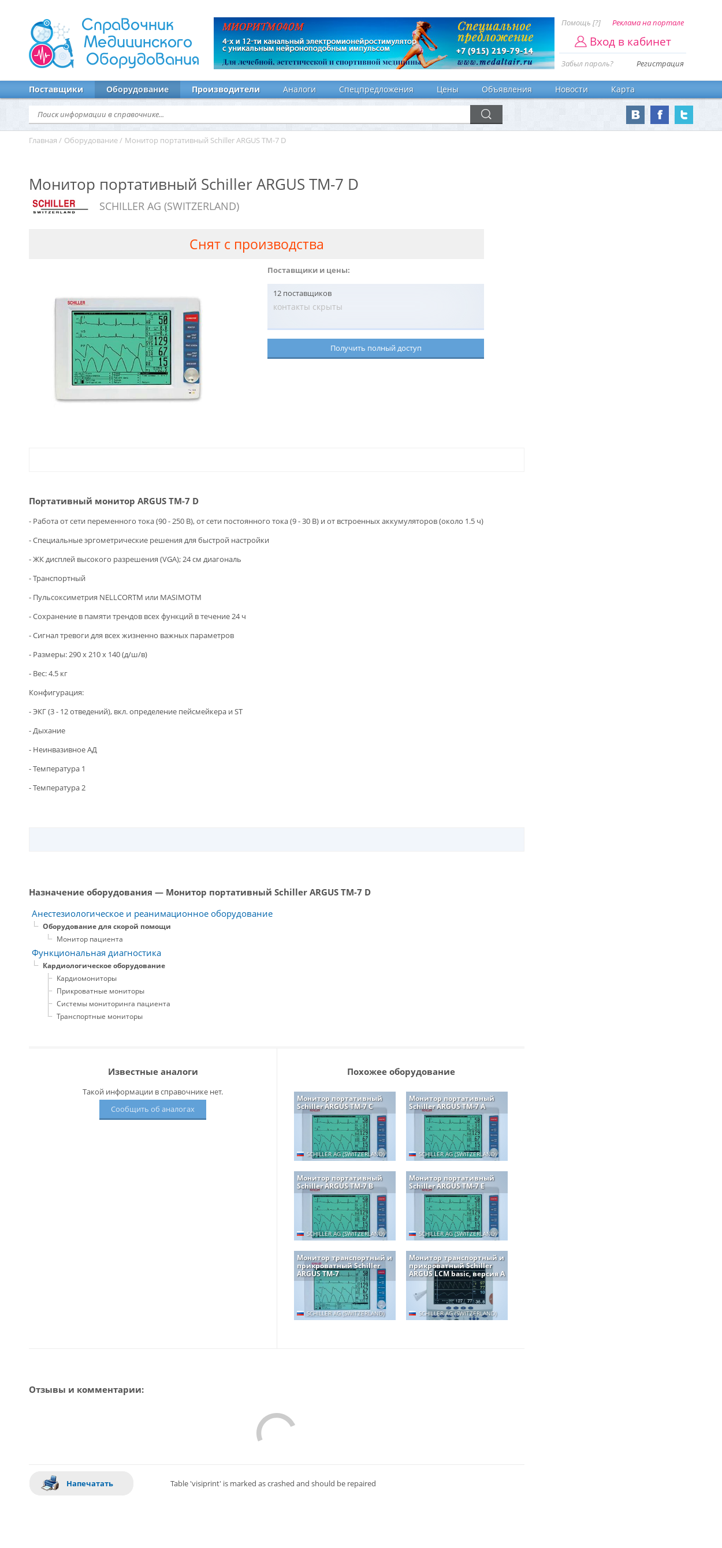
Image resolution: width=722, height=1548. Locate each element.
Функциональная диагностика (96, 953)
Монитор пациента (90, 939)
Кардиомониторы (87, 978)
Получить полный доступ (376, 348)
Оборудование (137, 89)
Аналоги (299, 89)
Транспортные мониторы (100, 1016)
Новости (571, 89)
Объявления (507, 89)
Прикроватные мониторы (100, 991)
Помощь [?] (581, 22)
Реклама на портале (648, 22)
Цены (448, 89)
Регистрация (660, 63)
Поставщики (56, 89)
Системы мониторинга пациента (113, 1003)
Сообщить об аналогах (153, 1109)
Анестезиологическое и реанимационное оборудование (152, 914)
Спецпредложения (376, 89)
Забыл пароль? (587, 63)
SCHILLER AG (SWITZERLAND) (169, 206)
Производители (226, 89)
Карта (623, 89)
